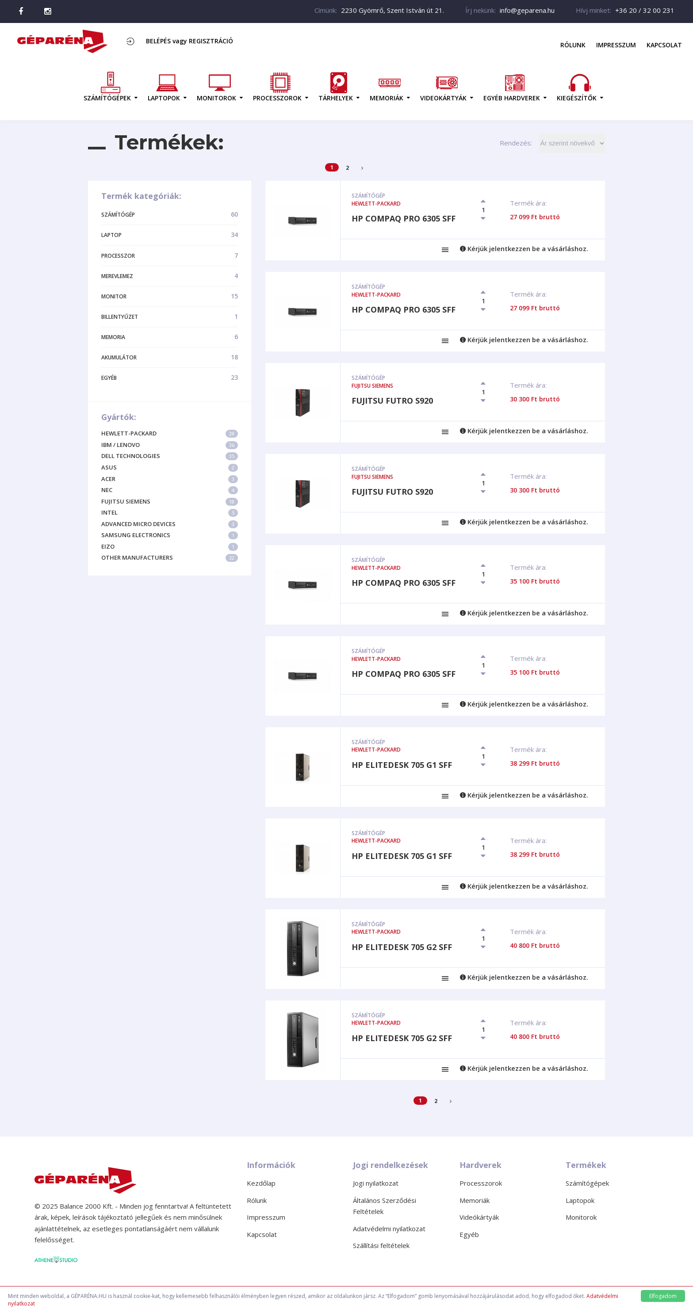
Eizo (169, 546)
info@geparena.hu (527, 10)
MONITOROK (216, 87)
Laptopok (580, 1200)
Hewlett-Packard (169, 433)
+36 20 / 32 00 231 (644, 10)
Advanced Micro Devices (169, 524)
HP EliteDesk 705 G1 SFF (402, 765)
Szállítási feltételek (381, 1245)
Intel (169, 512)
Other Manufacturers (169, 557)
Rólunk (573, 45)
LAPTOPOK (164, 87)
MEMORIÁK (386, 87)
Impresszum (616, 45)
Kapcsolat (664, 45)
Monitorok (581, 1217)
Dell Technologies (169, 456)
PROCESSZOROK (277, 87)
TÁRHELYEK (335, 87)
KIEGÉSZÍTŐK (577, 87)
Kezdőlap (261, 1183)
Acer (169, 479)
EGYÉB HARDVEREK (511, 87)
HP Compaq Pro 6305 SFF (404, 218)
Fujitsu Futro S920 (392, 400)
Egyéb (469, 1234)
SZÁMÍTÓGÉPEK (107, 87)
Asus (169, 467)
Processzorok (480, 1183)
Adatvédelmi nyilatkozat (389, 1228)
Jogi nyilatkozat (375, 1183)
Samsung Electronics (169, 535)
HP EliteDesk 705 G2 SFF (402, 947)
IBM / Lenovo (169, 445)
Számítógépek (587, 1183)
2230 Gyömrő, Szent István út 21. (392, 10)
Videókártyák (479, 1217)
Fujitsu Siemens (169, 501)
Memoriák (474, 1200)
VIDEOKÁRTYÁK (443, 87)
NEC (169, 490)
